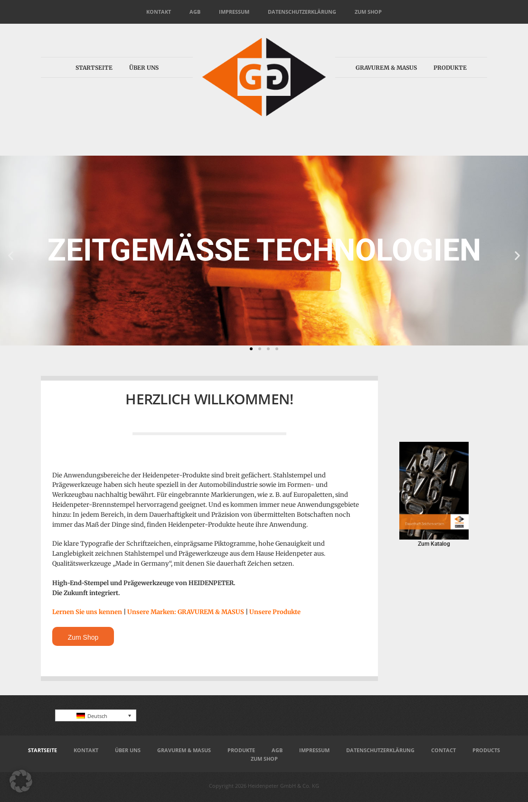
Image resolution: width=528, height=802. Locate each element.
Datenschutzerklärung (302, 11)
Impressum (234, 11)
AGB (194, 11)
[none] (95, 715)
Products (486, 750)
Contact (443, 750)
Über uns (144, 67)
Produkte (450, 67)
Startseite (94, 67)
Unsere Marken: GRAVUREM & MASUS (185, 612)
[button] (11, 255)
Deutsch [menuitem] (97, 715)
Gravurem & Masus (386, 67)
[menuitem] (95, 715)
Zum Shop (368, 11)
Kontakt (158, 11)
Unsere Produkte (275, 612)
